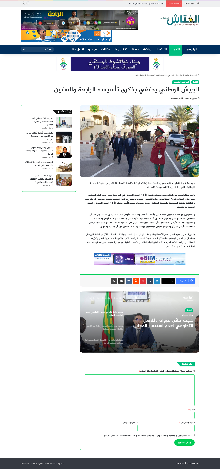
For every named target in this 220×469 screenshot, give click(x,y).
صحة (135, 49)
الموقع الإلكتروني (130, 422)
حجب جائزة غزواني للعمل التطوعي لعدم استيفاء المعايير (162, 323)
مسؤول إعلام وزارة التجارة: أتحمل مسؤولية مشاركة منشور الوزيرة (39, 151)
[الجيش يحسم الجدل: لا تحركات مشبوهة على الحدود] (64, 166)
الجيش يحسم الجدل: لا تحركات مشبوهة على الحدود (39, 164)
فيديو (92, 49)
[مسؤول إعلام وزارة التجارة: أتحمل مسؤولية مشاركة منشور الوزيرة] (64, 152)
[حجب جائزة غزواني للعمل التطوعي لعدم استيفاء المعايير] (64, 122)
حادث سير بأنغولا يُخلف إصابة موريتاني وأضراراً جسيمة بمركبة (39, 136)
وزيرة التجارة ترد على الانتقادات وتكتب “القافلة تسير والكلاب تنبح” (41, 179)
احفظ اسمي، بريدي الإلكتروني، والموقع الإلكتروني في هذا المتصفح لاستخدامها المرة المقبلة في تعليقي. (147, 435)
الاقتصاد (161, 49)
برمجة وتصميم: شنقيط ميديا (187, 463)
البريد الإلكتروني (187, 422)
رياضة (147, 49)
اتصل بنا (78, 49)
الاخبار (175, 49)
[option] (139, 322)
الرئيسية (190, 49)
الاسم (191, 409)
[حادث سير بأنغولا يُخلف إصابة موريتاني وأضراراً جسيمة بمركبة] (64, 137)
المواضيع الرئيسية (181, 82)
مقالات (105, 49)
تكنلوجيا (121, 49)
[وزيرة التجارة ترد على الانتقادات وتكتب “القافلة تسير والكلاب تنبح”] (64, 180)
